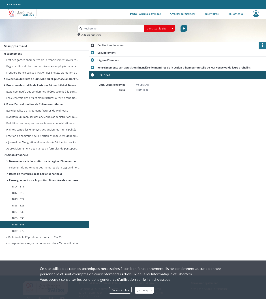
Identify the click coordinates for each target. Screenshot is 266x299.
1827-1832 (18, 211)
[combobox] (159, 28)
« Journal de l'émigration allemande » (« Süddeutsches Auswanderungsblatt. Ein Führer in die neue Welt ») (42, 142)
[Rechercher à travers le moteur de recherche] (113, 28)
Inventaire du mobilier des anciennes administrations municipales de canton (42, 117)
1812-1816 (18, 193)
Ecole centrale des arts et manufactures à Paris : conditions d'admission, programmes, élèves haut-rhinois (42, 98)
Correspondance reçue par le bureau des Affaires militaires (42, 243)
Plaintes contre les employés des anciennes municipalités (41, 129)
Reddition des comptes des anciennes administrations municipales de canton (42, 123)
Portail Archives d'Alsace (145, 14)
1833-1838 (18, 218)
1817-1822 (18, 199)
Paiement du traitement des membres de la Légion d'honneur (45, 167)
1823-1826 (18, 205)
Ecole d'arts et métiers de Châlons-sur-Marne (34, 104)
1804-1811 (18, 186)
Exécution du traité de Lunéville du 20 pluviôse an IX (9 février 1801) (42, 79)
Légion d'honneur (17, 155)
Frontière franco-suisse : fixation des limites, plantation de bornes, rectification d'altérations (42, 72)
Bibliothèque (236, 14)
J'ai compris (145, 290)
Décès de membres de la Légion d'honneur (35, 174)
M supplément (13, 53)
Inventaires (212, 14)
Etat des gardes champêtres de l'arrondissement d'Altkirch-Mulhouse (42, 60)
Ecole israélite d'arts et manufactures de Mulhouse (37, 110)
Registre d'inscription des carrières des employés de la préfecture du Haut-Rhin (42, 66)
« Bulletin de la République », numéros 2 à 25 (33, 237)
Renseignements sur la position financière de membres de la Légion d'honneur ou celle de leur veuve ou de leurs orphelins (45, 180)
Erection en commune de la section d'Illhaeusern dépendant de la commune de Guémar (42, 136)
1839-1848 (18, 224)
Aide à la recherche (91, 34)
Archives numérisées (183, 14)
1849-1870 (18, 230)
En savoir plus (120, 290)
